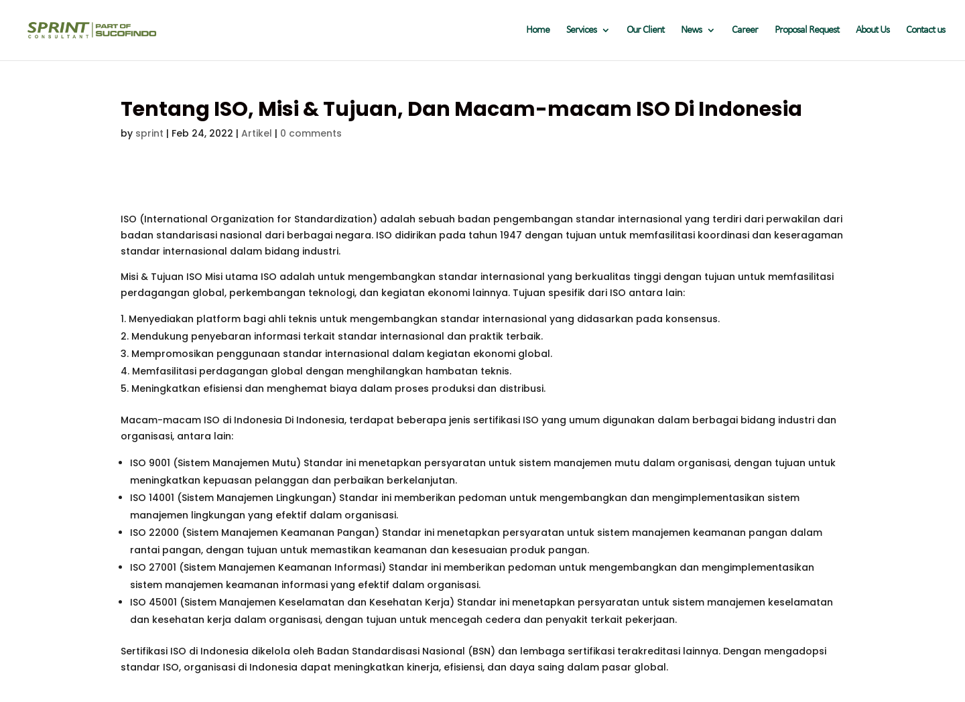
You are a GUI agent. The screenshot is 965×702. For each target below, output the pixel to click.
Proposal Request (807, 30)
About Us (872, 30)
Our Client (645, 30)
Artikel (256, 133)
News (691, 30)
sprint (149, 133)
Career (745, 30)
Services (581, 30)
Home (538, 30)
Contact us (925, 30)
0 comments (311, 133)
